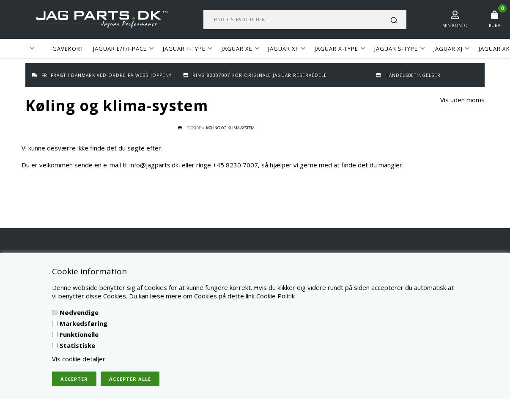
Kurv (494, 25)
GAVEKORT (68, 48)
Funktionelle (79, 334)
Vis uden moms (462, 100)
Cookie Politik (275, 296)
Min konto (455, 25)
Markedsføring (83, 323)
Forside (193, 128)
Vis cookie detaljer (78, 359)
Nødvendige (79, 312)
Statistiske (77, 345)
